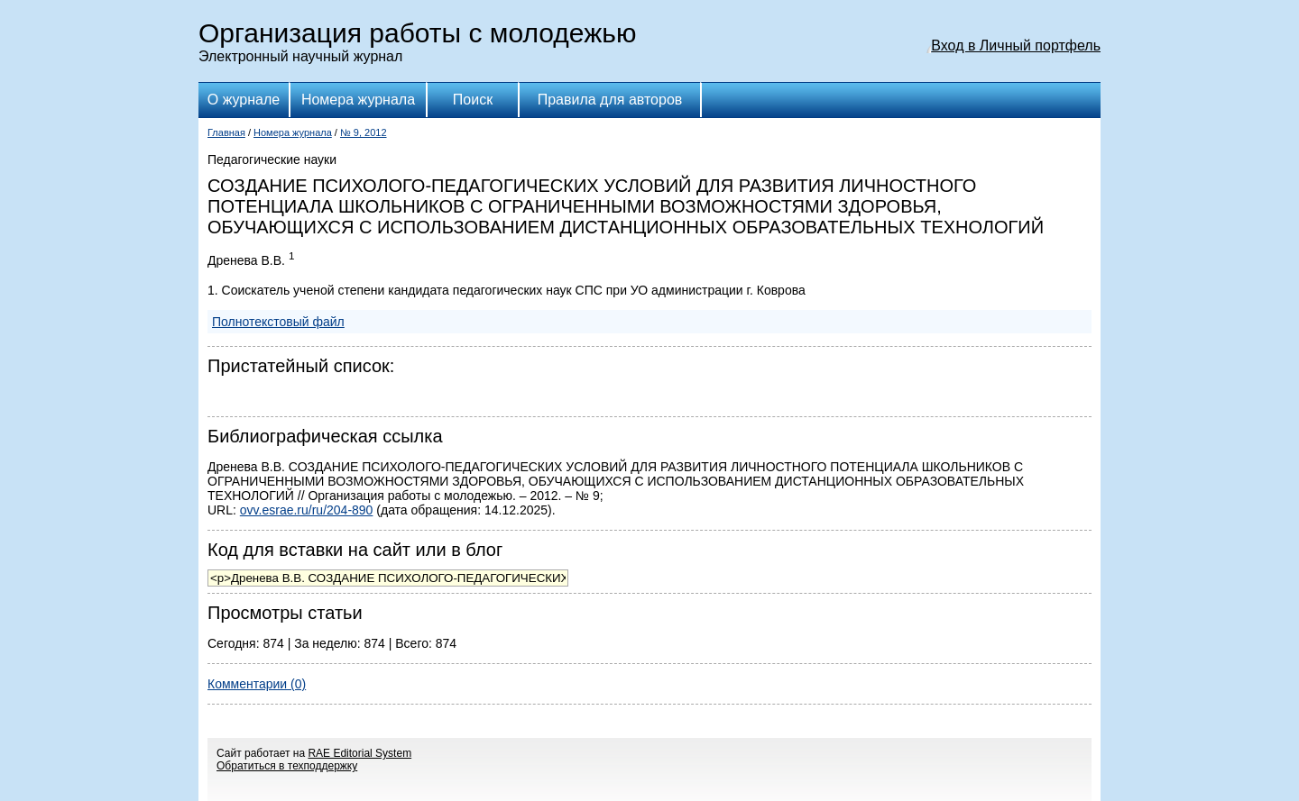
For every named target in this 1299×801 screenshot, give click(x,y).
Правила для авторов (610, 99)
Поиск (473, 99)
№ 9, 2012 (363, 132)
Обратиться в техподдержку (286, 766)
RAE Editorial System (359, 753)
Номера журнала (358, 99)
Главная (226, 132)
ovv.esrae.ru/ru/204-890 (306, 510)
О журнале (243, 99)
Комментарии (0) (256, 684)
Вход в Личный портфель (1016, 45)
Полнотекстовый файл (278, 321)
